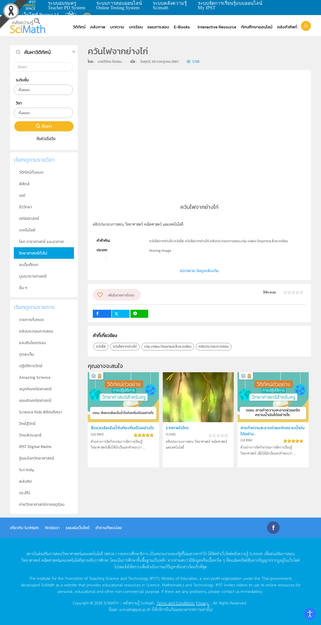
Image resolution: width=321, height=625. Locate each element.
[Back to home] (27, 25)
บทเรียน (136, 27)
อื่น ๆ (23, 288)
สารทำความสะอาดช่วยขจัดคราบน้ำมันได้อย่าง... (272, 431)
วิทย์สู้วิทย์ (27, 423)
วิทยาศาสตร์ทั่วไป (33, 253)
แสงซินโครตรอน (32, 343)
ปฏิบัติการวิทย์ (30, 366)
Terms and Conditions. (175, 602)
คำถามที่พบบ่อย (109, 528)
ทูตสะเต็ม (26, 354)
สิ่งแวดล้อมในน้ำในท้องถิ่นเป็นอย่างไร (122, 428)
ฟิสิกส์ (24, 184)
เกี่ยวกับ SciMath (24, 528)
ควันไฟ (101, 346)
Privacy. (202, 602)
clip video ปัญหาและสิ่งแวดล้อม (167, 346)
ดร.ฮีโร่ (24, 493)
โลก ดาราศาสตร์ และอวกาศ (41, 241)
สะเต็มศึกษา (28, 265)
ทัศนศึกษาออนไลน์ (256, 27)
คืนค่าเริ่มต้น (44, 138)
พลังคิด (25, 481)
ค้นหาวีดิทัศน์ (37, 52)
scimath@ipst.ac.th (135, 609)
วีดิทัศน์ (79, 27)
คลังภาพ (97, 27)
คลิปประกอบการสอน (214, 346)
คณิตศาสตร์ (29, 218)
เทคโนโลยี (27, 230)
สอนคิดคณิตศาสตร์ (35, 400)
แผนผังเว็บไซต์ (78, 528)
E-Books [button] (182, 27)
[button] (306, 25)
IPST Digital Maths (35, 447)
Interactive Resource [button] (217, 27)
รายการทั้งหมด (31, 320)
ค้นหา (44, 126)
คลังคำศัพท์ (287, 27)
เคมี (22, 195)
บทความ (117, 27)
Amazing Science (35, 377)
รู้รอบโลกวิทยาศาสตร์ (36, 458)
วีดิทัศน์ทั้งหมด (31, 172)
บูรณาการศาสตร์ (33, 276)
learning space (29, 5)
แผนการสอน (158, 27)
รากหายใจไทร (177, 428)
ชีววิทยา (25, 207)
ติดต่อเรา (52, 528)
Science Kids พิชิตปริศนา (40, 412)
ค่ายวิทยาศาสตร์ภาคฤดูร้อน (41, 504)
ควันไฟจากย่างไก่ (125, 346)
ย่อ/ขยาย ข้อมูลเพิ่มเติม (199, 271)
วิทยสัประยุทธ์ (30, 435)
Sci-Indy (26, 470)
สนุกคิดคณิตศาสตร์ (35, 389)
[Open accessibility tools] (310, 614)
